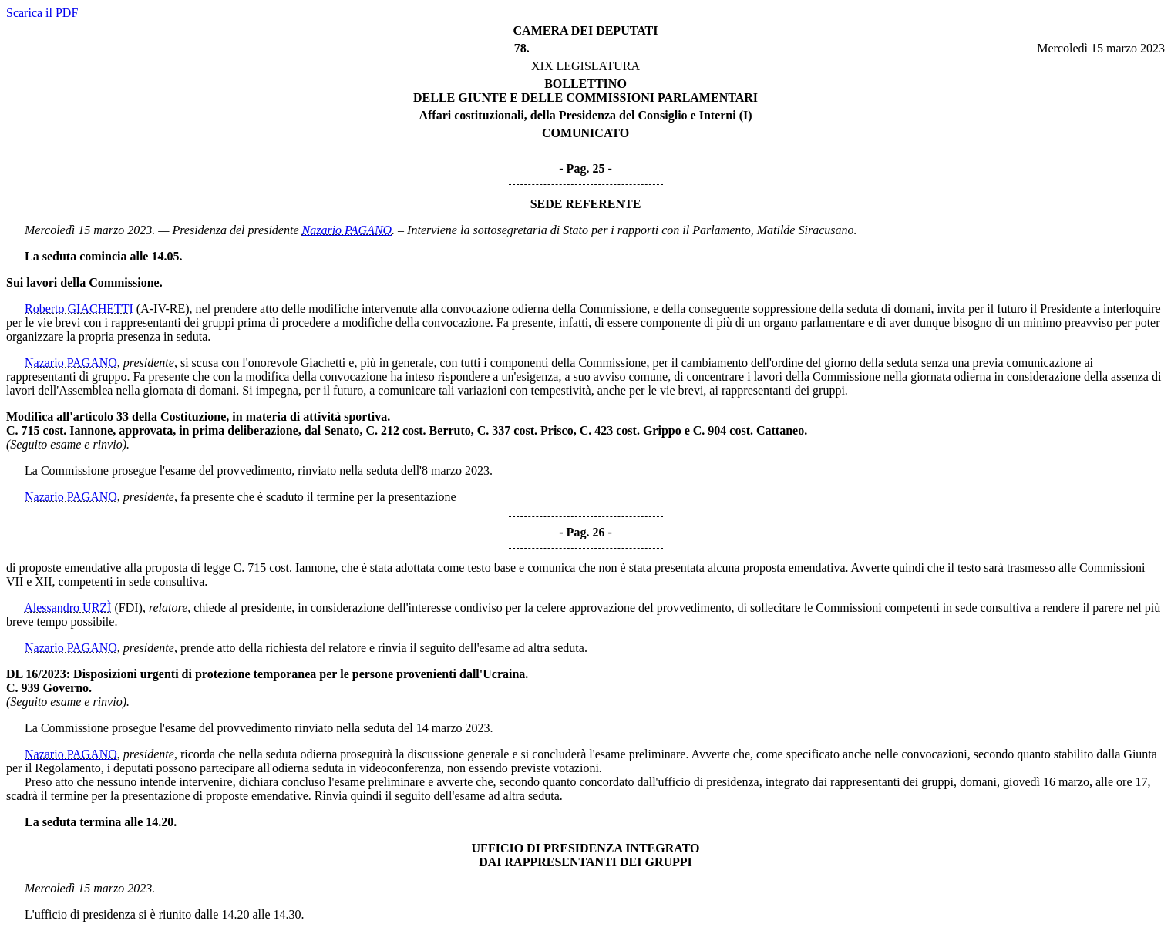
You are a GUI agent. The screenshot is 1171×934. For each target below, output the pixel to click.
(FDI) (128, 607)
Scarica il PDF (42, 12)
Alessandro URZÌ (67, 607)
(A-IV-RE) (163, 308)
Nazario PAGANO (347, 230)
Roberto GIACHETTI (79, 308)
